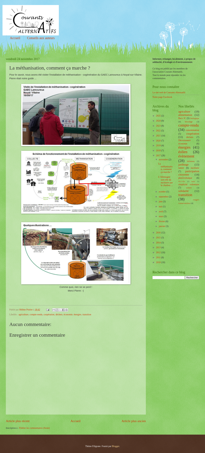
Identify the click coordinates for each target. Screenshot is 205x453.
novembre (164, 159)
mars (161, 216)
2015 (158, 237)
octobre (162, 191)
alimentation (185, 115)
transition (86, 314)
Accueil (15, 38)
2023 (158, 126)
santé (193, 181)
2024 (158, 121)
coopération (49, 314)
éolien (182, 152)
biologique (194, 118)
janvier (162, 226)
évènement (186, 156)
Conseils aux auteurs (41, 38)
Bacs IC (182, 118)
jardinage (183, 164)
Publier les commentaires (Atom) (34, 428)
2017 (158, 155)
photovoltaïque (185, 178)
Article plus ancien (134, 421)
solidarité (183, 191)
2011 (158, 257)
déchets (59, 314)
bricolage (188, 122)
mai (161, 206)
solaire (189, 188)
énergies (77, 314)
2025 (158, 116)
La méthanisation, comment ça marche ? (165, 167)
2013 (158, 247)
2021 (158, 135)
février (162, 221)
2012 (158, 252)
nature (181, 168)
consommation (192, 130)
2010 (158, 262)
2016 (158, 232)
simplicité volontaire (188, 184)
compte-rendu (36, 314)
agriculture (23, 314)
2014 (158, 242)
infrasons (190, 161)
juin (161, 201)
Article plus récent (18, 421)
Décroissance (184, 140)
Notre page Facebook (162, 97)
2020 (158, 140)
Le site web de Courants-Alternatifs (168, 92)
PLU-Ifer (181, 181)
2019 (158, 145)
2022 (158, 130)
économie (68, 314)
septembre (164, 196)
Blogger (115, 446)
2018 (158, 150)
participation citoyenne (188, 173)
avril (161, 211)
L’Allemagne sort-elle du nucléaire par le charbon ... (165, 181)
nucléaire (195, 168)
